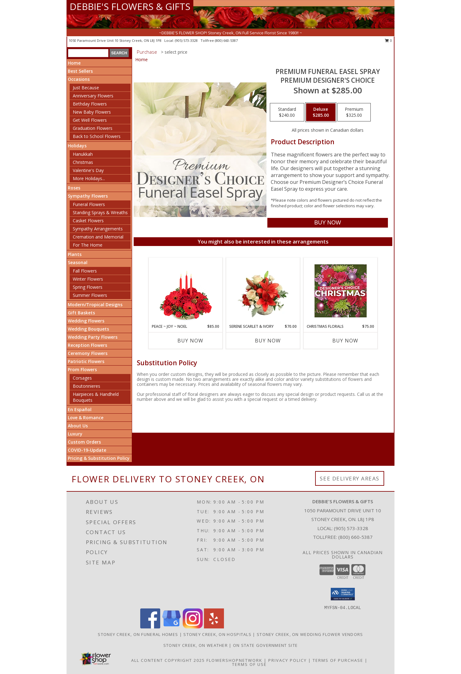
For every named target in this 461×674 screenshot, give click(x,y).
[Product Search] (88, 53)
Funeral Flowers (89, 204)
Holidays (77, 146)
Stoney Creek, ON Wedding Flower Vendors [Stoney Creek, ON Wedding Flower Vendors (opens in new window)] (310, 634)
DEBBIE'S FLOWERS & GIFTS (130, 6)
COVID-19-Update (87, 450)
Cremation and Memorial (98, 237)
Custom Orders (84, 442)
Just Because (86, 88)
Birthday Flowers (90, 104)
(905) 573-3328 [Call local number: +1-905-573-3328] (187, 40)
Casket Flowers (88, 221)
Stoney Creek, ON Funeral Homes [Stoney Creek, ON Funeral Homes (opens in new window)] (138, 634)
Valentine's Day (88, 170)
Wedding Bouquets (88, 329)
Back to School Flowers (97, 136)
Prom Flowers (82, 369)
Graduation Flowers (92, 128)
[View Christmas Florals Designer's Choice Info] (341, 290)
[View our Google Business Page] (171, 627)
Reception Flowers (87, 345)
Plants (75, 254)
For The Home (87, 245)
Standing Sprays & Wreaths (100, 212)
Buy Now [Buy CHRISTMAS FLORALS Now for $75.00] (345, 340)
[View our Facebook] (150, 627)
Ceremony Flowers (87, 353)
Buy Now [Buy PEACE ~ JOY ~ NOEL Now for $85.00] (190, 340)
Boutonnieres (86, 386)
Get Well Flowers (90, 120)
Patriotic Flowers (86, 361)
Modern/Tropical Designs (95, 304)
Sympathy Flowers (88, 196)
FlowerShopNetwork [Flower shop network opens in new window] (234, 660)
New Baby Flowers (92, 112)
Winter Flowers (88, 279)
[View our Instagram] (193, 627)
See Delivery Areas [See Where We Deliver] (349, 478)
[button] (343, 594)
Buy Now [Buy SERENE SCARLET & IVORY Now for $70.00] (268, 340)
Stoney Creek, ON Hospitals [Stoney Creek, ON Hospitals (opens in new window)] (217, 634)
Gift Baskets (81, 313)
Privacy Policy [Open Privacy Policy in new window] (287, 660)
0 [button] (388, 40)
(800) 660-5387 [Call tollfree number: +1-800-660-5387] (226, 40)
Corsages (82, 378)
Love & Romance (85, 418)
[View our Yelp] (214, 627)
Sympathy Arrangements (98, 229)
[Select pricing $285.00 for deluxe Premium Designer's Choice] (320, 112)
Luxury (75, 434)
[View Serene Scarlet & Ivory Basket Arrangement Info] (263, 290)
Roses (74, 188)
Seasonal (77, 262)
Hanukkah (83, 154)
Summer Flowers (90, 295)
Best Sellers (80, 71)
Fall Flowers (85, 271)
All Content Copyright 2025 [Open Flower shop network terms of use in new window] (168, 660)
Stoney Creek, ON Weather (195, 645)
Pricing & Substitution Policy (99, 458)
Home (74, 63)
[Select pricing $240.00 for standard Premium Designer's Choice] (287, 112)
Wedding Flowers (86, 321)
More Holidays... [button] (89, 178)
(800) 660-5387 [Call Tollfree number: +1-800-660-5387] (355, 537)
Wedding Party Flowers (92, 337)
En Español (80, 409)
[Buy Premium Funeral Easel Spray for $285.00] (327, 223)
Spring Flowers (87, 287)
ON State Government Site (265, 645)
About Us (78, 426)
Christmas (83, 162)
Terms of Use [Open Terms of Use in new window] (249, 664)
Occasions (79, 79)
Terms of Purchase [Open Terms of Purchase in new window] (338, 660)
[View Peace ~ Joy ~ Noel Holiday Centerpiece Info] (186, 290)
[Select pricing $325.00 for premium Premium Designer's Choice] (354, 112)
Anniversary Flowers (93, 96)
